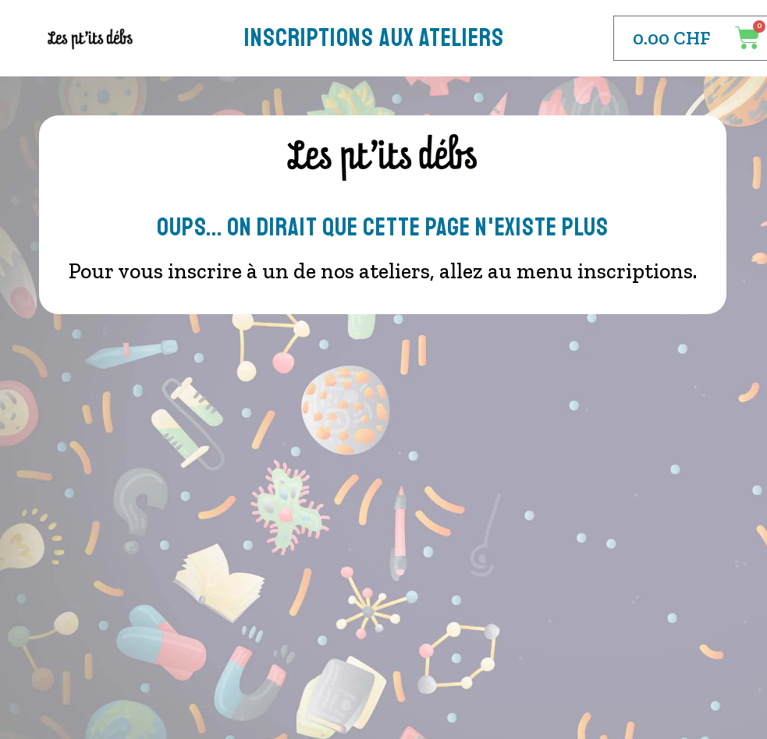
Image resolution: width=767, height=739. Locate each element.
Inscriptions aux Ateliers (374, 38)
